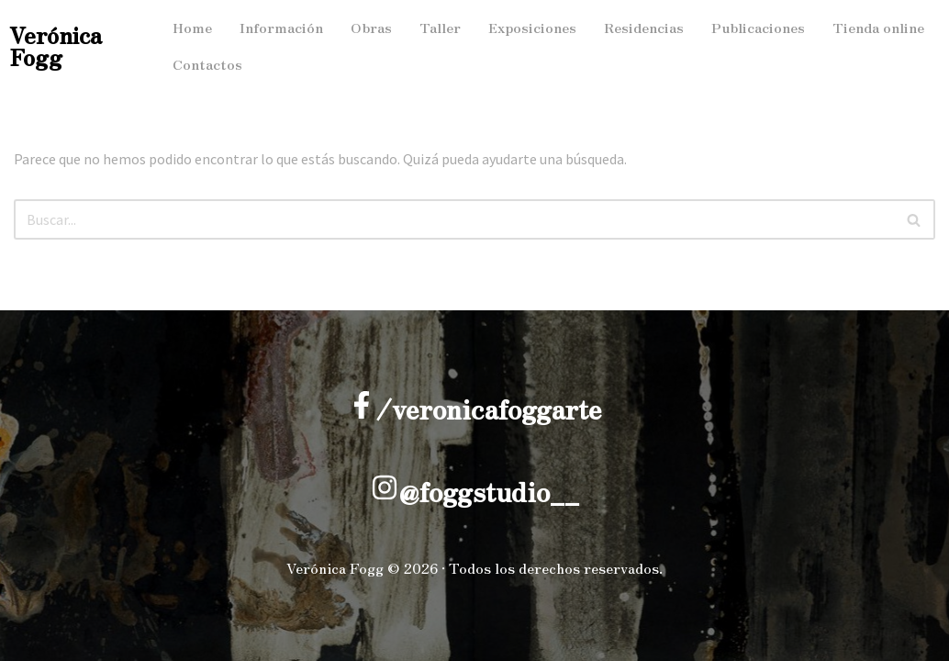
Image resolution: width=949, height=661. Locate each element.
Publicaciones (758, 27)
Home (192, 27)
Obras (371, 27)
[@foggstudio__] (384, 487)
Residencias (644, 27)
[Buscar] (454, 219)
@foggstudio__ (488, 491)
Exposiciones (532, 27)
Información (281, 27)
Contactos (207, 63)
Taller (440, 27)
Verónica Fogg (55, 45)
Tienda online (878, 27)
